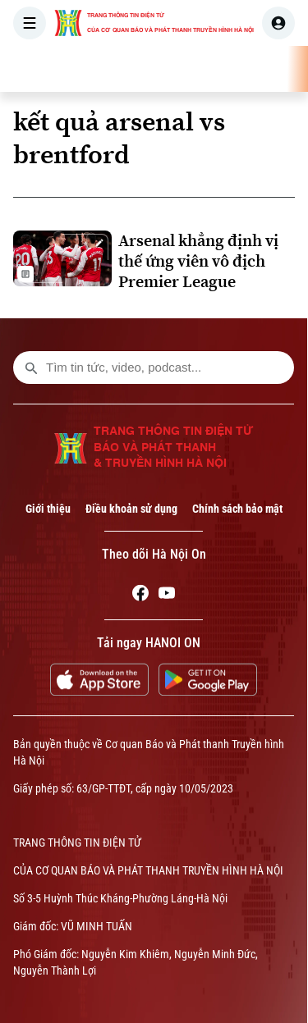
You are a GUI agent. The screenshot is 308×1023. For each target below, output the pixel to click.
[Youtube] (167, 595)
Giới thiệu (48, 508)
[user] (278, 23)
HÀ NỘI (234, 69)
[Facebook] (140, 595)
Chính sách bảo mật (237, 508)
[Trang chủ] (117, 68)
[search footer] (31, 367)
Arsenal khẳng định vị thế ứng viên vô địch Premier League (198, 261)
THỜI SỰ (170, 69)
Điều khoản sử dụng (131, 508)
